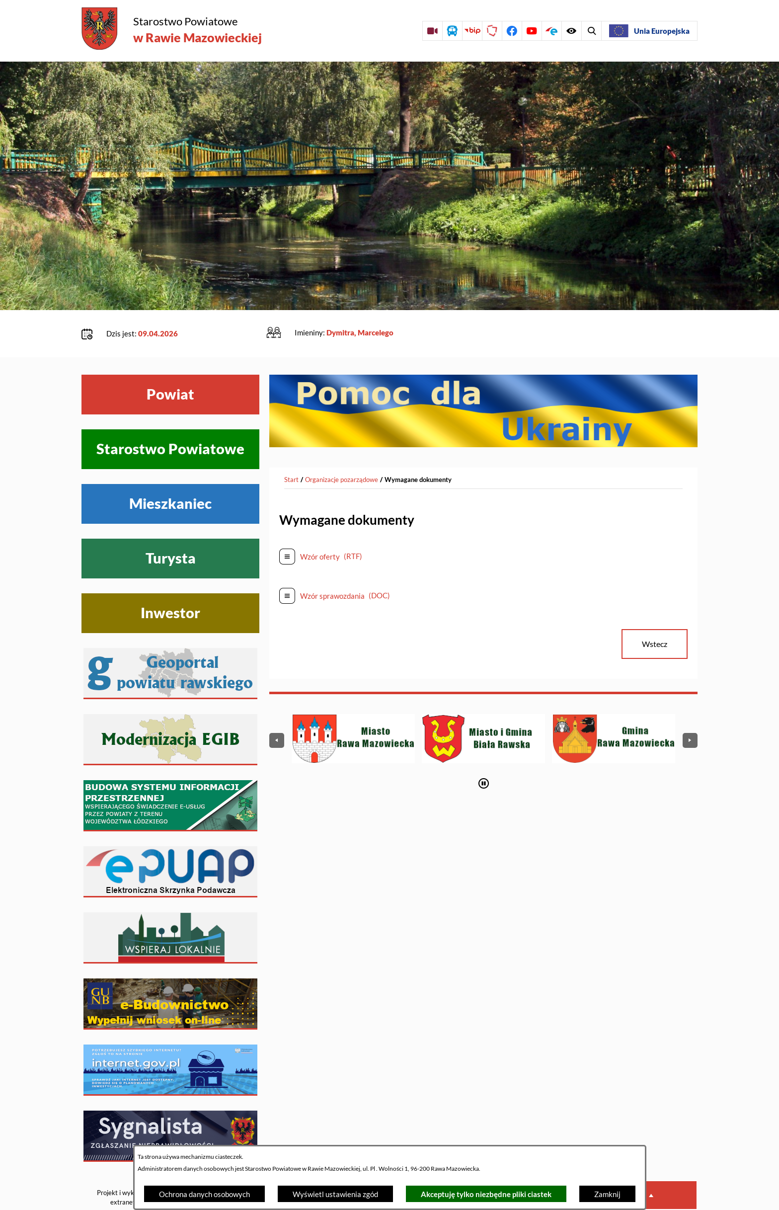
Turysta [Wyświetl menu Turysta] (171, 527)
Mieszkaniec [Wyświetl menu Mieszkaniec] (170, 473)
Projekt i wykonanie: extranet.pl (126, 1167)
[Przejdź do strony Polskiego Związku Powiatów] (492, 31)
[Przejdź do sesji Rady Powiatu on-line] (432, 31)
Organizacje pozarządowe (341, 449)
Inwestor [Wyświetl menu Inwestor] (170, 582)
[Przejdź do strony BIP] (472, 31)
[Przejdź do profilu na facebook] (512, 31)
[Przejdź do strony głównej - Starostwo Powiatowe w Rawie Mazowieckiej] (171, 29)
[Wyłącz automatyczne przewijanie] (483, 752)
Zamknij (607, 1194)
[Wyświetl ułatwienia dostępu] (591, 31)
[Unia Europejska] (649, 31)
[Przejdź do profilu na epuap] (551, 31)
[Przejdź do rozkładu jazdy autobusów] (452, 31)
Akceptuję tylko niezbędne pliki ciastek (486, 1194)
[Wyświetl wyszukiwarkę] (571, 31)
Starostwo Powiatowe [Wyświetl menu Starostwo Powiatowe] (170, 418)
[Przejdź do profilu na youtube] (532, 31)
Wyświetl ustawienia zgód (335, 1194)
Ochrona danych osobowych (204, 1194)
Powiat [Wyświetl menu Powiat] (170, 363)
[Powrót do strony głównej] (291, 449)
